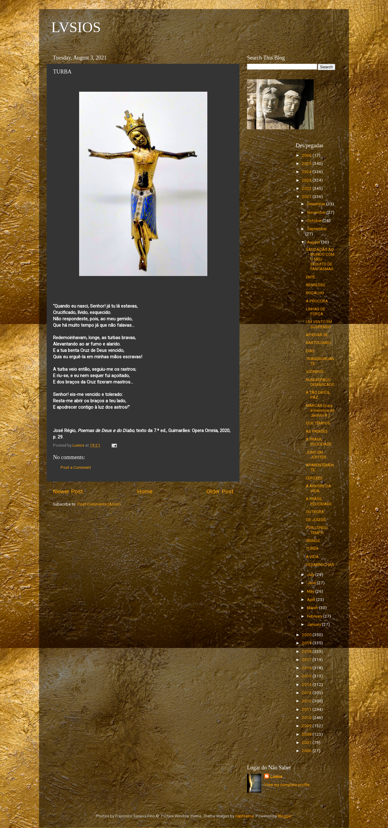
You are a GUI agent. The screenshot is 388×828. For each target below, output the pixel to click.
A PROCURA (317, 300)
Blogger (284, 815)
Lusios (276, 776)
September (317, 228)
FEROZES (314, 477)
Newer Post (68, 491)
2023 (307, 180)
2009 (307, 725)
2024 (307, 171)
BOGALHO (315, 292)
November (316, 212)
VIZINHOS (315, 371)
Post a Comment (76, 467)
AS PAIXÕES (317, 431)
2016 (307, 667)
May (311, 591)
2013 (307, 692)
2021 (307, 196)
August (314, 242)
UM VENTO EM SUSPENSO (319, 324)
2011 (307, 709)
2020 (307, 634)
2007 (307, 742)
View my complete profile (286, 784)
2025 (307, 163)
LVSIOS (76, 27)
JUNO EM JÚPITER (316, 454)
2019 (307, 642)
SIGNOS (313, 540)
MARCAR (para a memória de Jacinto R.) (320, 410)
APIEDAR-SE (317, 334)
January (314, 624)
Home (144, 491)
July (311, 574)
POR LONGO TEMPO (317, 530)
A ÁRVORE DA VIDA (318, 488)
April (311, 599)
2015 (307, 675)
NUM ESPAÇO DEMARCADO (320, 382)
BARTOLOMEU (318, 342)
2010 (307, 717)
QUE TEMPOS (318, 423)
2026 (307, 155)
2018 (307, 651)
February (315, 616)
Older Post (219, 491)
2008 (307, 734)
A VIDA (312, 556)
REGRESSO (315, 284)
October (315, 220)
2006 (307, 750)
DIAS (310, 350)
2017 (307, 659)
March (313, 607)
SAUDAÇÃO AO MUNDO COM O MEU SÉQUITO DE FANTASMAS (320, 259)
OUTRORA (315, 511)
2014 (307, 684)
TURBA (312, 548)
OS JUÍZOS (316, 519)
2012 (307, 700)
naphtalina (244, 815)
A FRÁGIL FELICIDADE (319, 441)
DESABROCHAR (320, 564)
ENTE (310, 276)
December (316, 203)
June (312, 582)
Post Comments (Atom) (99, 504)
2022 (307, 188)
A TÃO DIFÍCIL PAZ (318, 395)
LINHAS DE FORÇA (315, 311)
